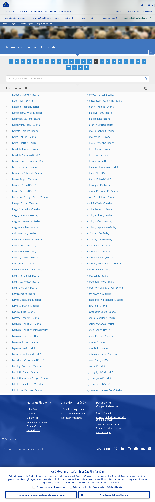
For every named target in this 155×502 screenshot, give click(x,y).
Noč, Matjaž (93, 233)
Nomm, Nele (94, 269)
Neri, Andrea (19, 245)
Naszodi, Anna (20, 167)
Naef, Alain (18, 100)
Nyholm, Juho (94, 378)
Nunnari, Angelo (96, 342)
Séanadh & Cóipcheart (72, 409)
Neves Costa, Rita (22, 299)
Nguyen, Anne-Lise (22, 336)
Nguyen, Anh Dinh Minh (25, 330)
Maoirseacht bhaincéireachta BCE (137, 18)
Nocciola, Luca (95, 239)
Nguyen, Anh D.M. (22, 323)
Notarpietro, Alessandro (100, 299)
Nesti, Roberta (20, 263)
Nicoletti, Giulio (20, 372)
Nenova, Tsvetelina (22, 239)
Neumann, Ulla (20, 287)
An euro (82, 18)
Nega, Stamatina (21, 209)
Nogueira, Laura (95, 257)
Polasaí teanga (103, 432)
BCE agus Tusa (133, 11)
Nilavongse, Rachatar (98, 185)
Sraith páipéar (27, 24)
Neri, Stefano (19, 251)
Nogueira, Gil (94, 251)
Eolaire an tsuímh (11, 439)
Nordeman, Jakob (96, 281)
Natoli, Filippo (19, 179)
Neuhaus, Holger (21, 281)
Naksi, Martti (19, 143)
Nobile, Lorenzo (95, 209)
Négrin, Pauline (20, 227)
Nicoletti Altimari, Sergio (25, 378)
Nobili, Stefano (95, 221)
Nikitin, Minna (94, 149)
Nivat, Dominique (96, 197)
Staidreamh (69, 18)
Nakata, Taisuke (21, 130)
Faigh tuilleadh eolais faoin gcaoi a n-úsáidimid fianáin (97, 487)
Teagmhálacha (34, 426)
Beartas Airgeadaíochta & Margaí (15, 18)
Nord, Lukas (93, 275)
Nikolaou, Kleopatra (98, 167)
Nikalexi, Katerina (96, 143)
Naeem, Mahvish (21, 94)
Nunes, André (94, 330)
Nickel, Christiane (22, 354)
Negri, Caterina (20, 215)
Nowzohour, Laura (97, 311)
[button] (145, 5)
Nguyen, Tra (19, 348)
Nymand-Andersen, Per (100, 390)
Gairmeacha (147, 11)
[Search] (128, 5)
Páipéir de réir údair (45, 24)
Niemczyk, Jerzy (95, 112)
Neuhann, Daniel (21, 275)
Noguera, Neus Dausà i (99, 263)
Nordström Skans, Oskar (100, 287)
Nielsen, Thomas (96, 106)
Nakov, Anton (19, 136)
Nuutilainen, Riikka (97, 354)
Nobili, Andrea (94, 215)
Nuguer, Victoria (96, 323)
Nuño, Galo (93, 348)
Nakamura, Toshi (21, 124)
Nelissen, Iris (19, 233)
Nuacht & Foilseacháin (110, 18)
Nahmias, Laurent (22, 118)
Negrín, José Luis (21, 221)
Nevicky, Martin (21, 305)
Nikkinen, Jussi (95, 161)
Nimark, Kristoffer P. (98, 191)
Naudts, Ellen (19, 185)
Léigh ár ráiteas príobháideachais (51, 487)
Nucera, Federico (96, 317)
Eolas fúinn (119, 11)
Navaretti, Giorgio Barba (25, 197)
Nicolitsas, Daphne (22, 390)
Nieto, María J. (94, 136)
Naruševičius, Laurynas (25, 161)
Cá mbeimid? (33, 430)
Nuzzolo (91, 366)
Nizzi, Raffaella (95, 203)
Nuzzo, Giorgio (95, 360)
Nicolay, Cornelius (22, 366)
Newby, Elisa (19, 311)
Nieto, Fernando (96, 130)
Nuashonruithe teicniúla (73, 413)
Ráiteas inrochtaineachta (108, 428)
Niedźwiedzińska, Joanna (100, 100)
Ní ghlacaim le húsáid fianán (114, 495)
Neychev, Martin (21, 317)
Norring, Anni (94, 293)
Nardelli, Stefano (21, 155)
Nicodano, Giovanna (23, 360)
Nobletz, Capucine (97, 227)
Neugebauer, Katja (22, 269)
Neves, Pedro (19, 293)
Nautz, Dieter (19, 191)
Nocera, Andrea (95, 245)
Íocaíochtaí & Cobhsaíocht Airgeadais (46, 18)
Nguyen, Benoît (20, 342)
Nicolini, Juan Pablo (23, 384)
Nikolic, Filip (93, 173)
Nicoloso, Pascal (96, 94)
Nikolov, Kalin (94, 179)
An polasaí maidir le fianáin (110, 423)
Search (142, 5)
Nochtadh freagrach (71, 417)
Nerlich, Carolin (20, 257)
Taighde (93, 18)
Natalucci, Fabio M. (22, 173)
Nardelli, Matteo (21, 149)
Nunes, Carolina (95, 336)
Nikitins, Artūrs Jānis (98, 155)
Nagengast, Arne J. (22, 112)
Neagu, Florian (20, 203)
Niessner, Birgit (95, 124)
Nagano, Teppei (21, 106)
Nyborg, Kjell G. (95, 372)
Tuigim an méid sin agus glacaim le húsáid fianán (41, 495)
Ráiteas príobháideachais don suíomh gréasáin (111, 418)
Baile (5, 24)
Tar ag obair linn (35, 413)
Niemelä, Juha (94, 118)
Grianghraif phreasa (37, 421)
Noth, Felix (92, 305)
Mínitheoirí (32, 417)
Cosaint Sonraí (103, 413)
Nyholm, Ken (94, 384)
